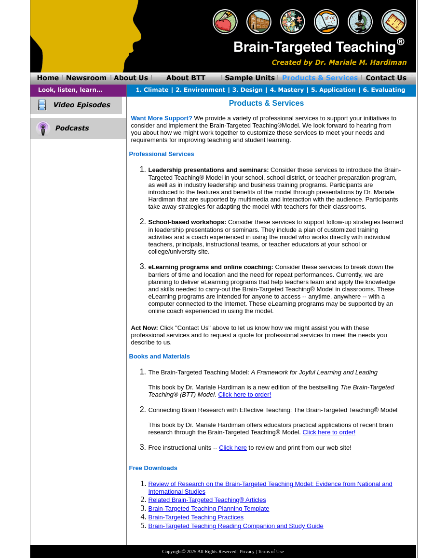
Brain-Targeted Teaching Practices (196, 517)
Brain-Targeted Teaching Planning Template (209, 508)
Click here (233, 447)
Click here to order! (244, 394)
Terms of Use (271, 551)
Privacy (247, 551)
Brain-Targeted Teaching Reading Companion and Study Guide (236, 525)
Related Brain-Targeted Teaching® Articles (207, 499)
